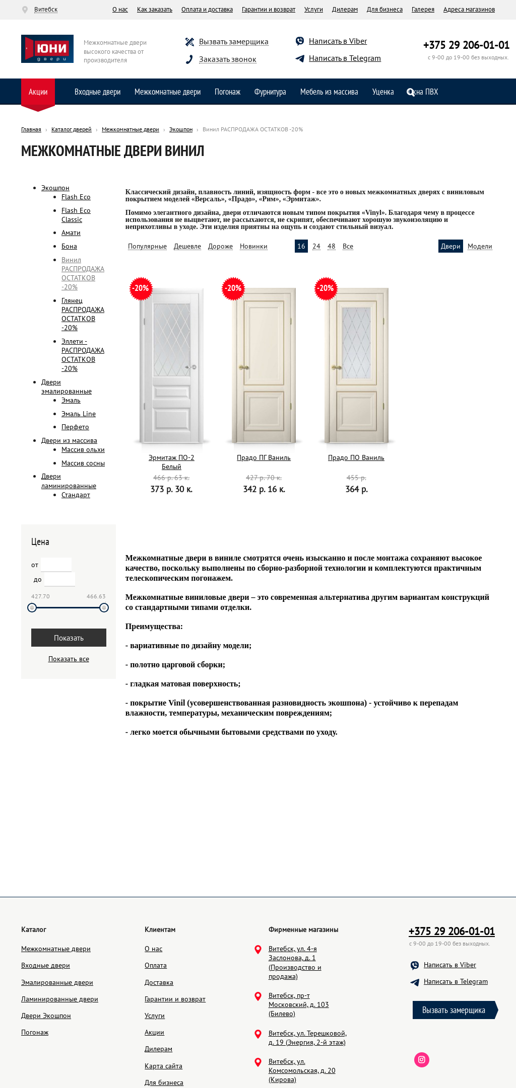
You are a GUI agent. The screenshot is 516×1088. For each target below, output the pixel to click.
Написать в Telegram (345, 58)
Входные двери (97, 91)
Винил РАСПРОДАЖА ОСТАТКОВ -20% (82, 273)
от (34, 564)
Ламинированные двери (59, 1046)
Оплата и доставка (207, 9)
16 (301, 246)
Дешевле (187, 246)
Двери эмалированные (66, 386)
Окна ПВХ (423, 91)
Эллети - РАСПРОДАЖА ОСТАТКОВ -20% (82, 355)
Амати (71, 232)
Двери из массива (69, 440)
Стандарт (75, 494)
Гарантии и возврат (268, 9)
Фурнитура (270, 91)
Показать (69, 638)
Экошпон (55, 187)
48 (332, 246)
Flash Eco (76, 196)
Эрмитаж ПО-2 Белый (172, 462)
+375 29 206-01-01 (466, 45)
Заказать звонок (227, 59)
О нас (120, 9)
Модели (480, 246)
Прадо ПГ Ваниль (264, 457)
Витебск (45, 9)
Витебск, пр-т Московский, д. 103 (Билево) (299, 1052)
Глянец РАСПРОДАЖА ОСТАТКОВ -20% (82, 314)
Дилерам (345, 9)
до (38, 579)
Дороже (220, 246)
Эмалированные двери (57, 1030)
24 (316, 246)
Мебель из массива (329, 91)
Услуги (313, 9)
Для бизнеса (385, 9)
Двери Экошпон (46, 1063)
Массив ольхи (83, 449)
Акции (38, 91)
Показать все (68, 658)
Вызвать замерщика (234, 41)
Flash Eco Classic (76, 215)
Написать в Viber (338, 41)
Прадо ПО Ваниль (356, 457)
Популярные (147, 246)
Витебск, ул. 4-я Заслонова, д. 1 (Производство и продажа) (295, 1010)
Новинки (254, 246)
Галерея (423, 9)
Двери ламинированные (68, 481)
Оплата (156, 1013)
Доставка (159, 1030)
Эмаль (71, 400)
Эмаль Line (78, 413)
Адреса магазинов (469, 9)
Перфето (75, 426)
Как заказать (154, 9)
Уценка (383, 91)
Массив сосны (83, 463)
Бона (69, 246)
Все (348, 246)
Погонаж (227, 91)
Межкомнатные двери (168, 91)
